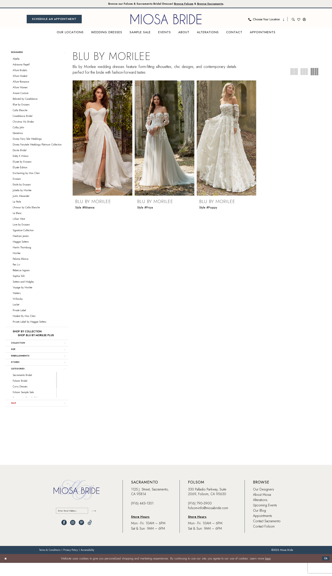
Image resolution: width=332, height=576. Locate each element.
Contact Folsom (264, 539)
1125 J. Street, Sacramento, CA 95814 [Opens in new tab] (150, 505)
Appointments (262, 528)
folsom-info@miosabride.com (208, 521)
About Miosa (262, 507)
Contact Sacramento (267, 534)
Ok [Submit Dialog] (324, 571)
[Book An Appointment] (54, 20)
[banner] (166, 20)
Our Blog (259, 523)
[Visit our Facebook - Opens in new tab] (64, 537)
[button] (304, 20)
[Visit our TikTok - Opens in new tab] (89, 537)
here (267, 571)
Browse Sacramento (221, 4)
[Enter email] (76, 524)
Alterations (260, 513)
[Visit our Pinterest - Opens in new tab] (81, 537)
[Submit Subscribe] (93, 524)
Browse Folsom (188, 4)
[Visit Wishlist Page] (299, 20)
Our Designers (263, 502)
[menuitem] (54, 20)
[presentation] (102, 138)
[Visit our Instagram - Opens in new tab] (72, 537)
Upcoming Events (265, 518)
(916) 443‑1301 (142, 516)
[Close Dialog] (6, 571)
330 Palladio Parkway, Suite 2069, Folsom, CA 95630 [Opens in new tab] (207, 505)
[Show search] (293, 20)
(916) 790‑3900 (200, 516)
